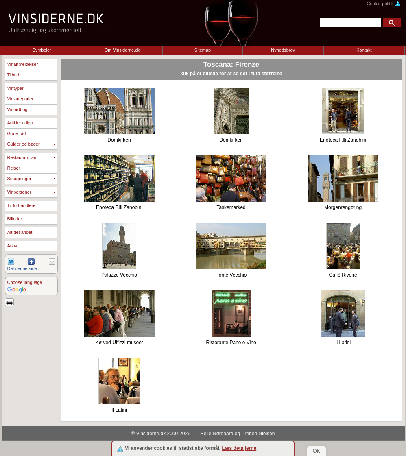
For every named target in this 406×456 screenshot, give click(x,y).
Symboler (41, 50)
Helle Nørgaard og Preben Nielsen (237, 433)
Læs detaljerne (239, 448)
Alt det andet (20, 232)
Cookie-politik (383, 3)
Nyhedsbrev (283, 50)
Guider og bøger (23, 144)
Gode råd (16, 133)
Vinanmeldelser (22, 64)
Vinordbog (17, 109)
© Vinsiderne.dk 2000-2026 (160, 433)
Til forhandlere (21, 205)
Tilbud (13, 74)
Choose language (24, 282)
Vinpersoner (19, 192)
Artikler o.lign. (21, 122)
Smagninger (19, 178)
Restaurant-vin (22, 157)
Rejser (13, 168)
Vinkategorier (20, 98)
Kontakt (363, 50)
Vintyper (15, 88)
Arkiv (12, 245)
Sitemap (202, 50)
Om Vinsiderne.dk (122, 50)
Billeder (14, 218)
